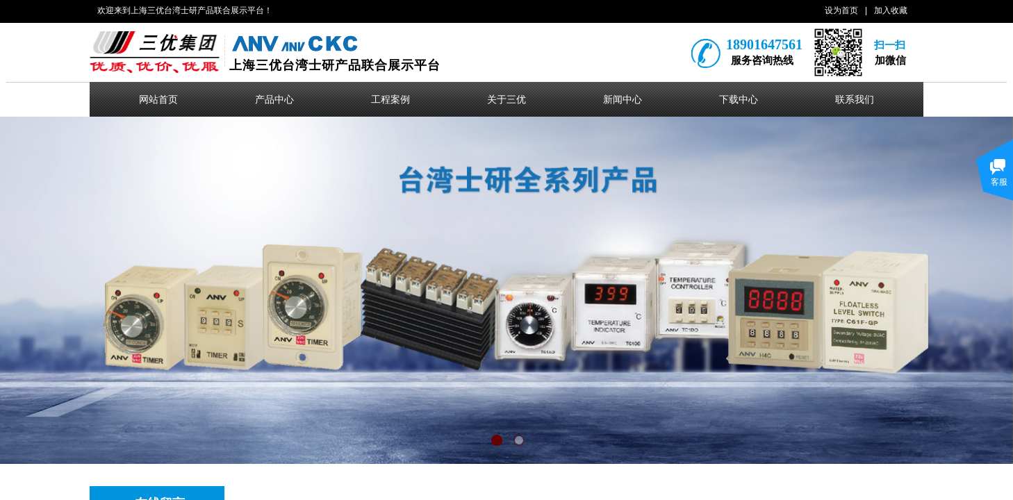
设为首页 (841, 10)
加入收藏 (890, 10)
